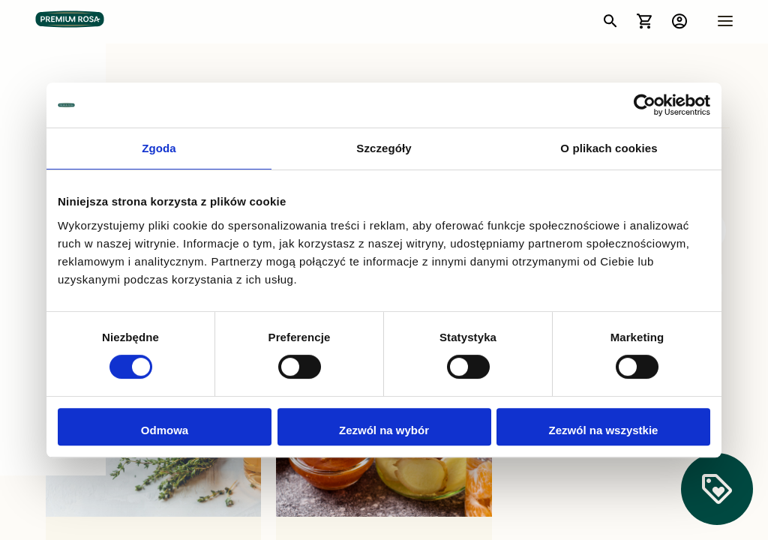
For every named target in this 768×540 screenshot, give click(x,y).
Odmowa (164, 430)
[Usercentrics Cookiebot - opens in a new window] (644, 105)
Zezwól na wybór (384, 430)
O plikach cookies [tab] (608, 148)
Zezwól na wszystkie (603, 430)
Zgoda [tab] (159, 148)
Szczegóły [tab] (383, 148)
